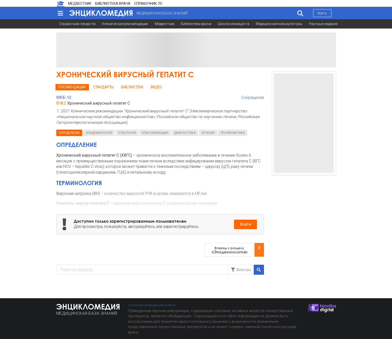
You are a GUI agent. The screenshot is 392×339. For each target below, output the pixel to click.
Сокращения (252, 97)
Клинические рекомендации (125, 24)
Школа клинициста (233, 24)
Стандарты (103, 87)
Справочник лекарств (77, 24)
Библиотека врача (196, 24)
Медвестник (164, 24)
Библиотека (132, 87)
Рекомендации (72, 87)
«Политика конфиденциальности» (152, 305)
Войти (322, 13)
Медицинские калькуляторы (279, 24)
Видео (156, 87)
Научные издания (323, 24)
